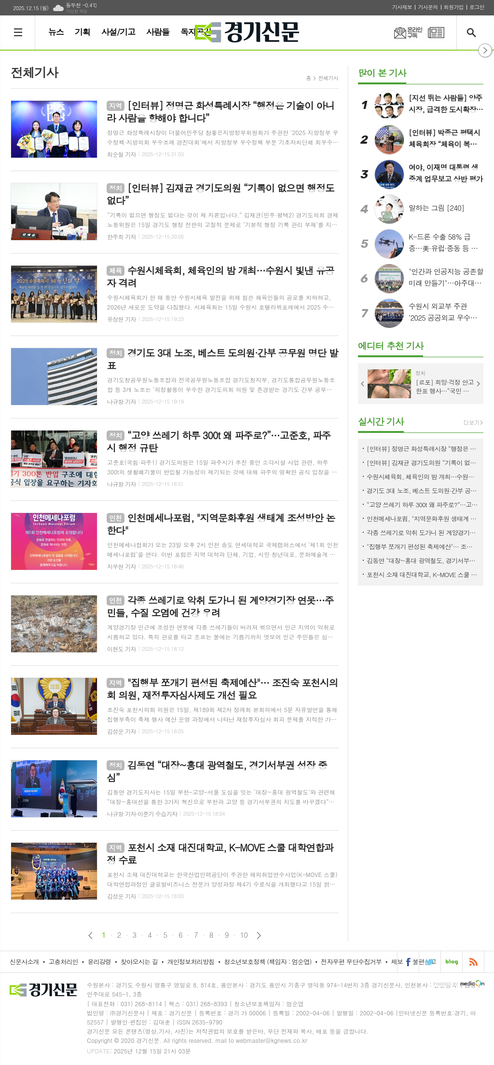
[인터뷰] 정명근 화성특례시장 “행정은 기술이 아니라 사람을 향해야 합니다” (423, 448)
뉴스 (56, 32)
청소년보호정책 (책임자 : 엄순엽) (267, 961)
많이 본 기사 (382, 72)
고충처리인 (63, 961)
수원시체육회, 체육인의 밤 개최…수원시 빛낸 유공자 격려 (423, 476)
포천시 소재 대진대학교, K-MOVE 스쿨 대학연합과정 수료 (423, 574)
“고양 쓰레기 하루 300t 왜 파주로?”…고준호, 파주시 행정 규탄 (423, 504)
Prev (363, 384)
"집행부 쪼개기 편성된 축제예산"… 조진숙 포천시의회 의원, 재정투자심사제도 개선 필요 (423, 546)
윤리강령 (99, 961)
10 (244, 935)
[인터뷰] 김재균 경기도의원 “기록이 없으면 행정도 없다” (423, 462)
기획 (82, 32)
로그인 (476, 7)
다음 (258, 935)
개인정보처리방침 (191, 961)
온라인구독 (402, 32)
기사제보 (402, 7)
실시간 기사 (381, 421)
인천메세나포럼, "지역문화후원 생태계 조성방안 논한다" (423, 518)
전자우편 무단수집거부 (351, 961)
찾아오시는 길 (139, 961)
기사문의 (428, 7)
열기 (485, 50)
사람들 (157, 32)
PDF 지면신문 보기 (436, 32)
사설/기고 (118, 32)
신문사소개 (24, 961)
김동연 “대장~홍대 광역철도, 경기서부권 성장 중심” (423, 560)
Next (478, 384)
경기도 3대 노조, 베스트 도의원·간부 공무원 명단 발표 (423, 490)
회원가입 (454, 7)
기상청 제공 (76, 11)
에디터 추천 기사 (390, 345)
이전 (90, 935)
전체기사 (328, 77)
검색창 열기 (473, 32)
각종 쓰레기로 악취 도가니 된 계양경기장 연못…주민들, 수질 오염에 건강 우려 (423, 532)
